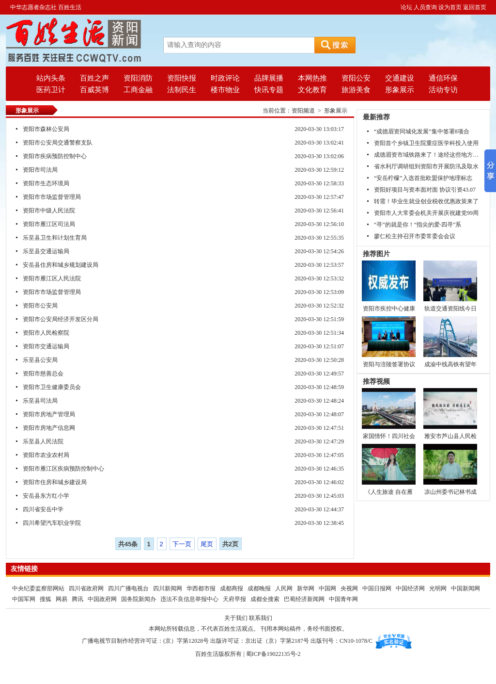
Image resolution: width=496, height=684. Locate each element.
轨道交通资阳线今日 (450, 308)
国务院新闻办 (138, 599)
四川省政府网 (87, 588)
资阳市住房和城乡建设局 (55, 482)
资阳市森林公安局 (46, 129)
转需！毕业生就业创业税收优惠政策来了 (426, 201)
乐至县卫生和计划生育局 (55, 237)
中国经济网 (410, 588)
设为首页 (450, 7)
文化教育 (312, 90)
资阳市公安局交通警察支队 (58, 142)
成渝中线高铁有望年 (450, 364)
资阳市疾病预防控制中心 (55, 156)
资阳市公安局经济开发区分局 (60, 319)
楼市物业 (225, 90)
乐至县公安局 (40, 360)
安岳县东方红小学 (46, 495)
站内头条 (50, 78)
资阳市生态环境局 (46, 183)
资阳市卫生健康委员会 (52, 387)
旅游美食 (356, 90)
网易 (61, 599)
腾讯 (77, 599)
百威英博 (94, 90)
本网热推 (312, 78)
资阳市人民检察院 (46, 332)
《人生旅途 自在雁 (389, 492)
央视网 (349, 588)
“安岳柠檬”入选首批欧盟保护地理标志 (423, 178)
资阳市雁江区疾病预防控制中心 (63, 468)
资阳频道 (303, 110)
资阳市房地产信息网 (49, 427)
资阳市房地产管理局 (49, 414)
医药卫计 (50, 90)
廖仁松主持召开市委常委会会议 (414, 236)
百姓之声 (94, 78)
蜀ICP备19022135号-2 (273, 654)
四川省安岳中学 (43, 509)
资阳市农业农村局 (46, 455)
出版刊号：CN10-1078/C (341, 640)
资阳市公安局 (40, 305)
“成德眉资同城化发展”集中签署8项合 (421, 131)
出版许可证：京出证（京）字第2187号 (259, 640)
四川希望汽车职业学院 (52, 523)
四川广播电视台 (129, 588)
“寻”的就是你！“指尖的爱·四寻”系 (417, 224)
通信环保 (443, 78)
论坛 (406, 7)
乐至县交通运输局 (46, 251)
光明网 (438, 588)
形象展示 (399, 90)
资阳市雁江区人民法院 (52, 278)
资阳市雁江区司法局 (49, 224)
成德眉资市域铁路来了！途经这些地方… (426, 154)
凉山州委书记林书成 (450, 492)
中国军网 (23, 599)
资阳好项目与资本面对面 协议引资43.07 (425, 189)
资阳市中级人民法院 (49, 210)
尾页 (207, 544)
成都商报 (232, 588)
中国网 (327, 588)
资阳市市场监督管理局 (52, 197)
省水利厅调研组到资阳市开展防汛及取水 (426, 166)
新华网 (305, 588)
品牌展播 (268, 78)
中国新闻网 (465, 588)
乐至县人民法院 (43, 441)
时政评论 (225, 78)
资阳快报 (181, 78)
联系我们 (260, 618)
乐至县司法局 (40, 400)
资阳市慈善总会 (43, 373)
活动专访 (443, 90)
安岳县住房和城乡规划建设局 (60, 264)
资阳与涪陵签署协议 (389, 364)
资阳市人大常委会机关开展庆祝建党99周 (426, 213)
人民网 (284, 588)
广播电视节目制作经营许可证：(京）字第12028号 (145, 640)
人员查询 (425, 7)
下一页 (181, 544)
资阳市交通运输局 (46, 346)
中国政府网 (102, 599)
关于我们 (236, 618)
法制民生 (181, 90)
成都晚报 (260, 588)
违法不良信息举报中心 (189, 599)
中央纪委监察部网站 (38, 588)
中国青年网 (343, 599)
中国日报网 (376, 588)
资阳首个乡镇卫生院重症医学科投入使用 (426, 143)
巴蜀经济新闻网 (305, 599)
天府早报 (234, 599)
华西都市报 (201, 588)
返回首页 (474, 7)
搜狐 (45, 599)
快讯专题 (268, 90)
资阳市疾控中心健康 (389, 308)
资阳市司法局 (40, 169)
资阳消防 (138, 78)
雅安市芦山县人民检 (450, 436)
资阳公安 (356, 78)
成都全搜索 (264, 599)
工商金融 (138, 90)
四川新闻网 (167, 588)
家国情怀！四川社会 (389, 436)
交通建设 (399, 78)
